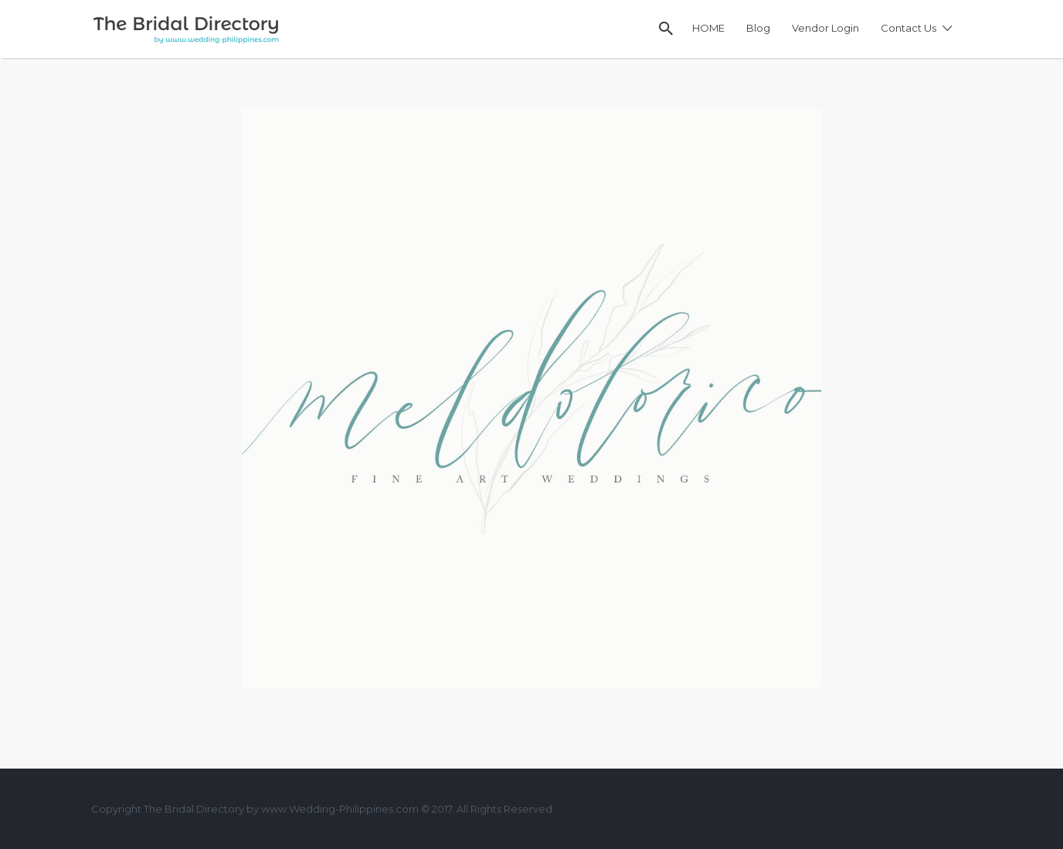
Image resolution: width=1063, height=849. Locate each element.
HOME (708, 28)
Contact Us (908, 28)
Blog (758, 28)
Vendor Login (825, 28)
